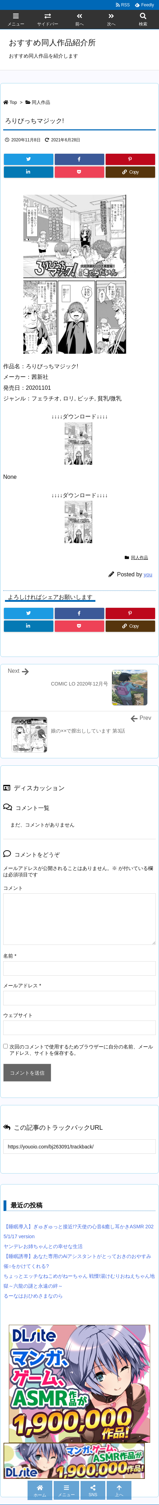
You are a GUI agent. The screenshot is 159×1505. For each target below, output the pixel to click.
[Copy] (130, 172)
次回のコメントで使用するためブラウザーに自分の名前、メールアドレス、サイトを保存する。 (81, 1050)
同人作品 (41, 102)
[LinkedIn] (28, 172)
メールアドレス (22, 985)
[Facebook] (79, 159)
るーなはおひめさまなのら (33, 1296)
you (148, 574)
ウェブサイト (18, 1015)
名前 (9, 956)
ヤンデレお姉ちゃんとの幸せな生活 (43, 1246)
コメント (13, 888)
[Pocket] (79, 172)
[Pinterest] (130, 159)
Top (13, 102)
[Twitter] (28, 159)
